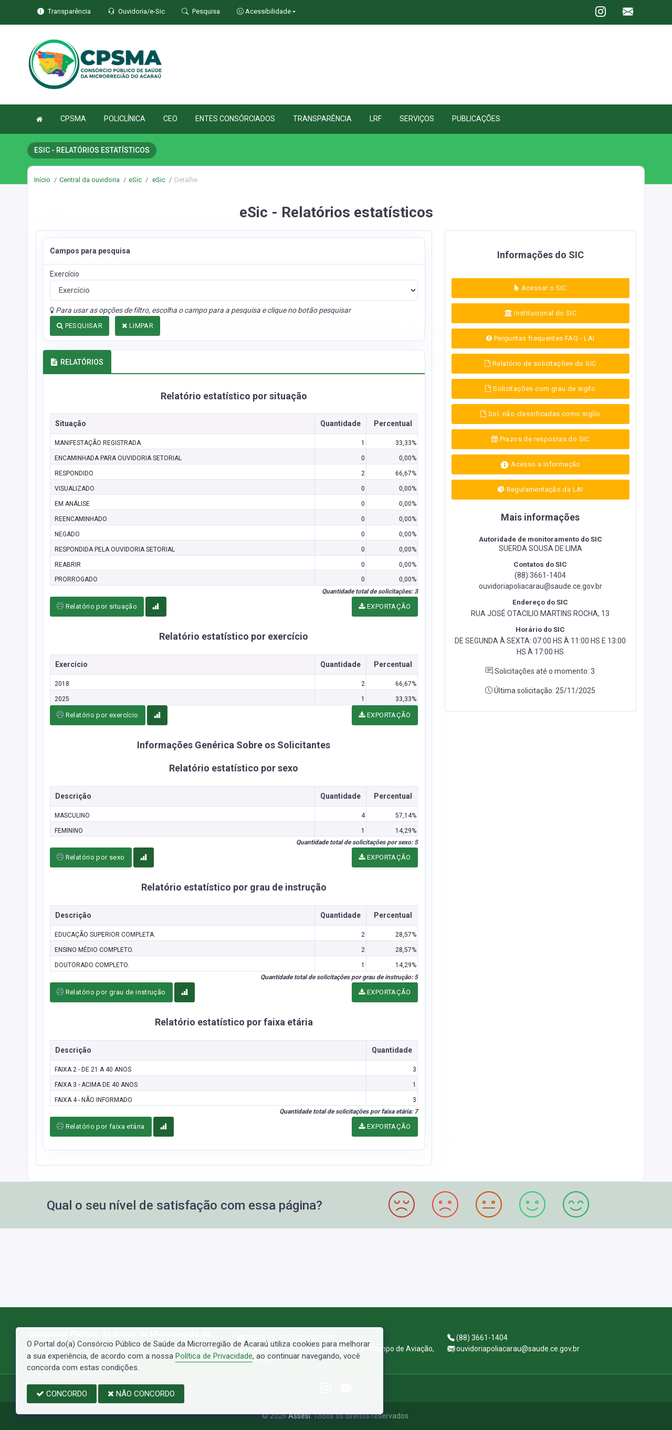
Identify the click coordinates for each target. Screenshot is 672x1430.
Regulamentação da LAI (540, 489)
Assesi (299, 1416)
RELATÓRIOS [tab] (76, 362)
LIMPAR (137, 326)
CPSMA (73, 118)
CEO (170, 118)
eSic (135, 180)
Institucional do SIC (541, 313)
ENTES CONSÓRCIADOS (235, 118)
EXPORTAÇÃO (385, 606)
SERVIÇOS (417, 118)
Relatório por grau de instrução (111, 992)
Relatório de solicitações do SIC (540, 363)
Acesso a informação (540, 464)
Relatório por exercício (98, 715)
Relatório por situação (97, 606)
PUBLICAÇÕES (476, 118)
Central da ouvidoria (89, 180)
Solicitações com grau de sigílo (540, 389)
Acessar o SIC (540, 288)
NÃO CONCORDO (141, 1394)
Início (42, 180)
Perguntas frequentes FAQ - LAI (540, 338)
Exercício (64, 274)
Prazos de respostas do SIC (540, 439)
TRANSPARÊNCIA (322, 118)
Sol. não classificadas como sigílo (540, 414)
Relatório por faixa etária (101, 1126)
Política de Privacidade (214, 1356)
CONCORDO (61, 1394)
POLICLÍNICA (124, 118)
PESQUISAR (79, 326)
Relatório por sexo (91, 857)
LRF (376, 118)
